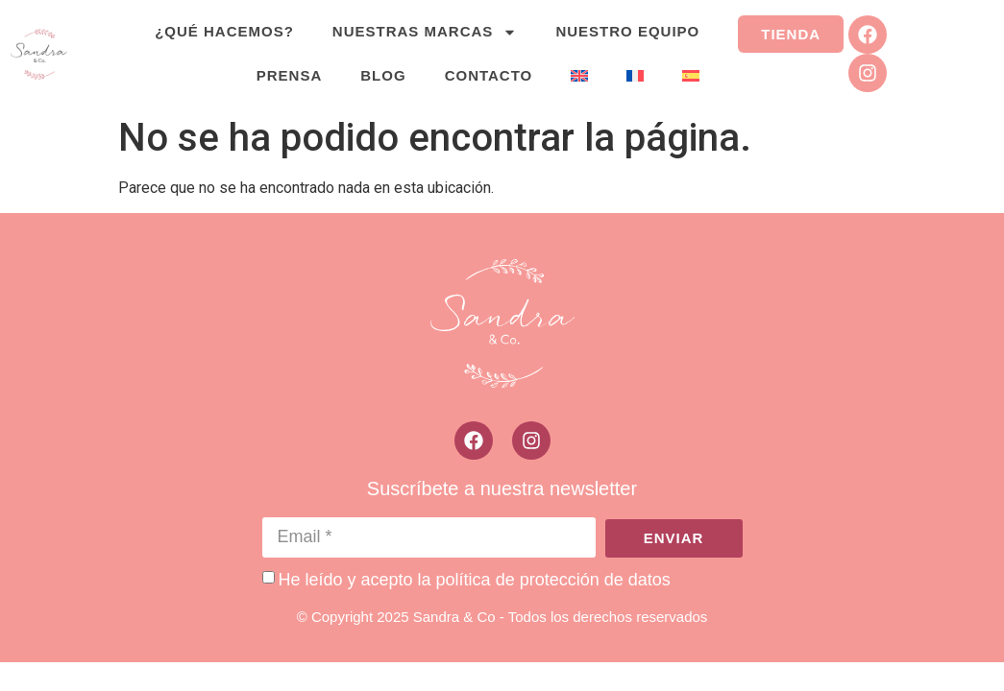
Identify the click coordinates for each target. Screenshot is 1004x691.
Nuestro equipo (627, 31)
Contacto (489, 75)
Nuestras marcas (425, 32)
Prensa (290, 75)
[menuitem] (579, 76)
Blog (382, 75)
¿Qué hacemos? (224, 31)
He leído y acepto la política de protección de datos (475, 578)
